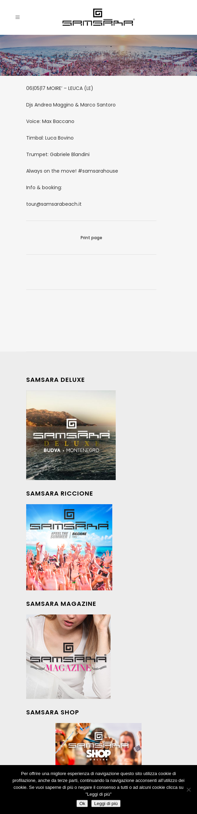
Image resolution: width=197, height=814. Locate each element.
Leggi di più (105, 803)
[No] (188, 789)
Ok (82, 803)
